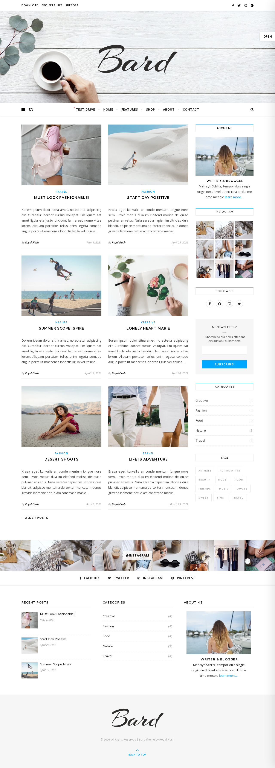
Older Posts (34, 517)
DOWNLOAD (30, 5)
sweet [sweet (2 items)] (204, 497)
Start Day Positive (148, 198)
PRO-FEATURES (52, 5)
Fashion (148, 191)
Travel (61, 191)
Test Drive (85, 109)
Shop (150, 109)
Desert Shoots (61, 459)
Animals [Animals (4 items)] (205, 470)
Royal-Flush (32, 242)
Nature (61, 322)
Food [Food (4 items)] (239, 479)
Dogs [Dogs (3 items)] (222, 479)
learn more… (233, 197)
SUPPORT (72, 5)
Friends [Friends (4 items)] (205, 488)
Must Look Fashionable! (61, 198)
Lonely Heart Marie (148, 328)
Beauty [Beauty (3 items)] (204, 479)
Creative (148, 322)
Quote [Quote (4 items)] (242, 488)
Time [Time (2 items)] (220, 497)
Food (199, 420)
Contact (191, 109)
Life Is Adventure (148, 459)
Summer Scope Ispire (61, 328)
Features (129, 109)
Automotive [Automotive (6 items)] (230, 470)
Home (108, 109)
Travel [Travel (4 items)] (237, 497)
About (169, 109)
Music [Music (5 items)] (224, 488)
